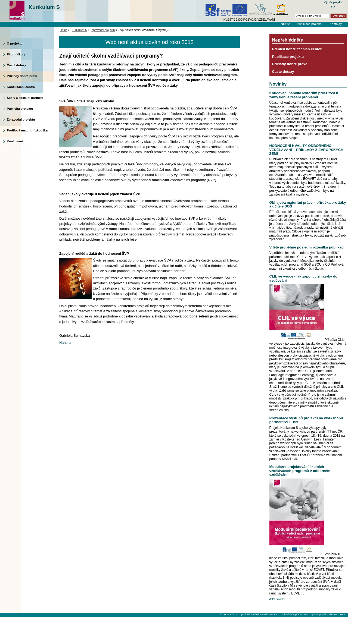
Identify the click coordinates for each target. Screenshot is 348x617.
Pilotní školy (16, 54)
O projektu (15, 43)
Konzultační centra (21, 87)
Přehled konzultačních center (297, 49)
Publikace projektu (309, 24)
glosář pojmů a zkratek (324, 614)
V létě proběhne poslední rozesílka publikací (306, 247)
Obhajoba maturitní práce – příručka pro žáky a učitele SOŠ (307, 204)
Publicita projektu (20, 108)
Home (63, 30)
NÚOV (285, 24)
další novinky (277, 598)
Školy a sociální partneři (25, 97)
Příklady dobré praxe (22, 76)
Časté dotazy (16, 65)
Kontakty (336, 24)
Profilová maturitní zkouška (27, 130)
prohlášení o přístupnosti (294, 614)
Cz (333, 6)
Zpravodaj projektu (21, 119)
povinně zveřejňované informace (259, 614)
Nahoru (65, 343)
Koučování (15, 141)
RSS (342, 614)
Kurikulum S (44, 7)
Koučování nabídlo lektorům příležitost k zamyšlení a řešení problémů (303, 95)
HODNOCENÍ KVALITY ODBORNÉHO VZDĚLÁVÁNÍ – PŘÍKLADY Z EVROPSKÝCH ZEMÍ (306, 150)
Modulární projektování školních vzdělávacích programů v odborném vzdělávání (299, 471)
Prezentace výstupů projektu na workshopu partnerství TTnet (306, 420)
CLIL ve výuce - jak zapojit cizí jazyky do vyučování (303, 278)
